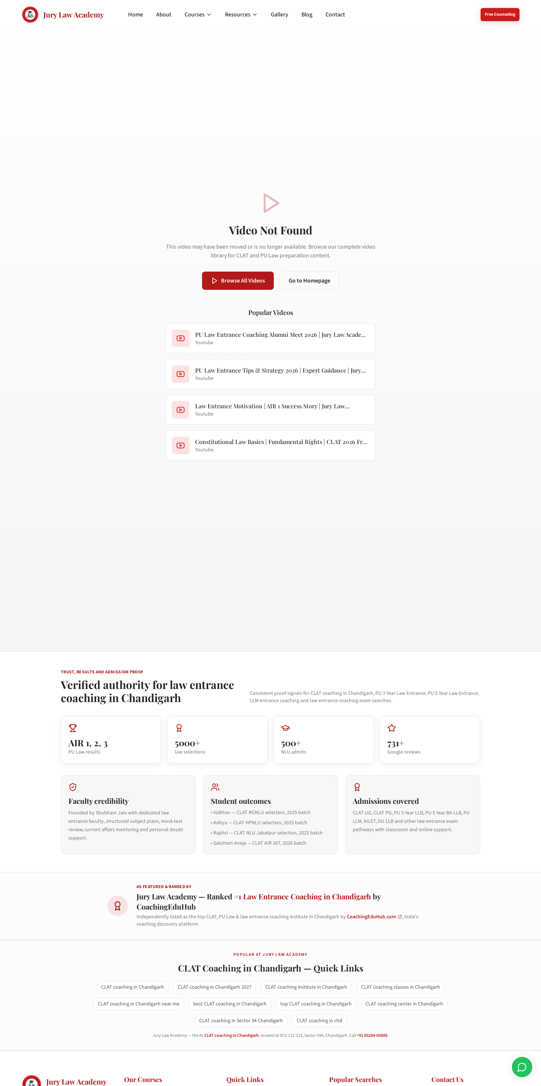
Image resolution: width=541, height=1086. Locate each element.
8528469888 (456, 14)
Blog (306, 15)
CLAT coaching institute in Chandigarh (306, 987)
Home (135, 15)
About (163, 15)
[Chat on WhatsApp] (522, 1067)
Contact (335, 15)
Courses (198, 15)
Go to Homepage (309, 281)
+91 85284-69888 (372, 1035)
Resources (241, 15)
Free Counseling (500, 14)
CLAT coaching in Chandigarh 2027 (215, 987)
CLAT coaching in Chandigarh (132, 987)
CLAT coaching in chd (319, 1020)
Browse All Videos (238, 281)
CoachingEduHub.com (374, 916)
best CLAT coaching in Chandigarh (229, 1004)
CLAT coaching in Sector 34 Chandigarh (241, 1020)
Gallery (279, 15)
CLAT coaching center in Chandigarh (404, 1004)
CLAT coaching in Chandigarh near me (138, 1004)
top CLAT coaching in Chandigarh (316, 1004)
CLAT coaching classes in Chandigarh (400, 987)
